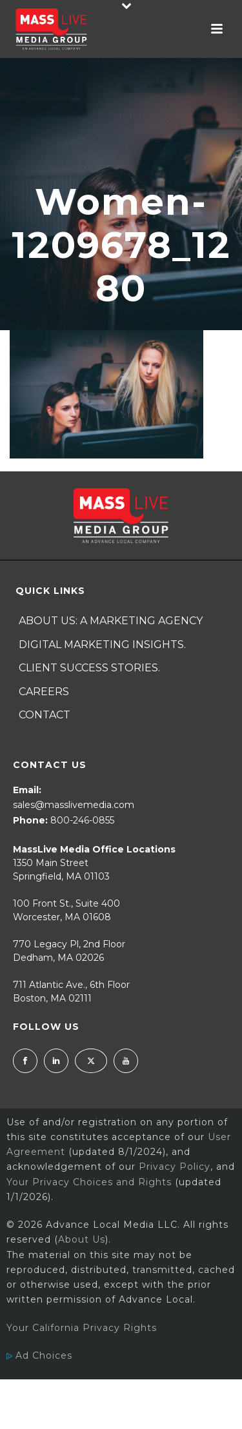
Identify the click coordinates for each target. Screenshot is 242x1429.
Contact (44, 715)
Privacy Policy (174, 1166)
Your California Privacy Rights (81, 1328)
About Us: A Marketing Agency (111, 621)
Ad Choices (39, 1355)
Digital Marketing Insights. (102, 644)
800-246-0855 (82, 820)
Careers (44, 691)
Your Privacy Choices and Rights (89, 1182)
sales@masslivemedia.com (73, 805)
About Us (81, 1239)
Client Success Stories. (89, 668)
